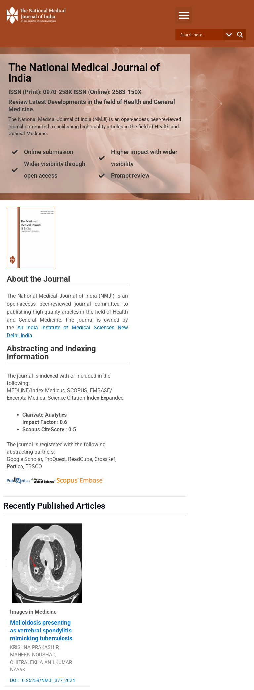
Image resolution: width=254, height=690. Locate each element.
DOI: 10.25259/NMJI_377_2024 (42, 680)
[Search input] (200, 34)
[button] (183, 15)
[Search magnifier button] (240, 34)
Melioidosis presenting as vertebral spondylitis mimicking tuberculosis (41, 630)
